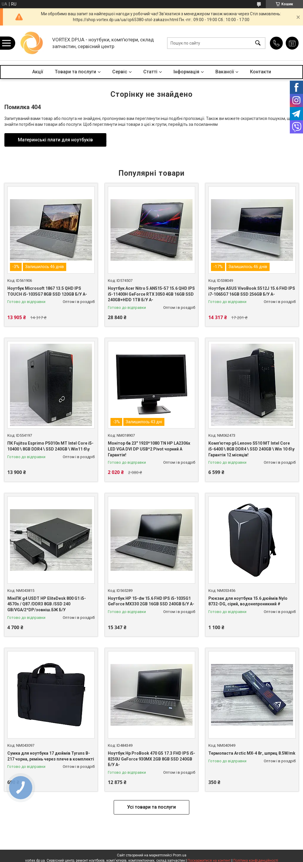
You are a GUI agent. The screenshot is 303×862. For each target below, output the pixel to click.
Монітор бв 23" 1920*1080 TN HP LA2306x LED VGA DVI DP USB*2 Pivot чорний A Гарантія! (149, 449)
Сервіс (119, 71)
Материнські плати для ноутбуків (55, 140)
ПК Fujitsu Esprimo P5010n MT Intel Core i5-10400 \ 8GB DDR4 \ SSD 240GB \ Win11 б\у (50, 446)
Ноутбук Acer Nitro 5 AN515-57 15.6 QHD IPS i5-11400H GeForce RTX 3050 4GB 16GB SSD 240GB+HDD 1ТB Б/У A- (151, 294)
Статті (150, 71)
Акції (37, 71)
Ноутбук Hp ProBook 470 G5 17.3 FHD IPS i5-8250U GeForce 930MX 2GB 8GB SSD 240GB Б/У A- (151, 759)
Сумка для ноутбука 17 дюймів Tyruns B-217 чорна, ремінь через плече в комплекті (50, 756)
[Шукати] (258, 43)
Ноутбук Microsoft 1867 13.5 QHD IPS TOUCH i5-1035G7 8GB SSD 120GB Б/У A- (47, 291)
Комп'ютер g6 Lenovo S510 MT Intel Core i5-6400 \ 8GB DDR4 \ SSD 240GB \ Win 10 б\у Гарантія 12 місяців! (251, 449)
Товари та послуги (75, 71)
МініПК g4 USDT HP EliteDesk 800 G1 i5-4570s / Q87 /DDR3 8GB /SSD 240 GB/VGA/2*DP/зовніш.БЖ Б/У (46, 604)
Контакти (260, 71)
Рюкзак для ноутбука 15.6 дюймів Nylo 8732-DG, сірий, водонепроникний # (247, 601)
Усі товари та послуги (151, 807)
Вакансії (224, 71)
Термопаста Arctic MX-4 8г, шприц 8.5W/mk (251, 753)
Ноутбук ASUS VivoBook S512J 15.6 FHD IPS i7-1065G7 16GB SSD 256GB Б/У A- (251, 291)
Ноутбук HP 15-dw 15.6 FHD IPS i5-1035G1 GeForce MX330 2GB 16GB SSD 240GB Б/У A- (151, 601)
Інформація (186, 71)
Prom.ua (179, 855)
